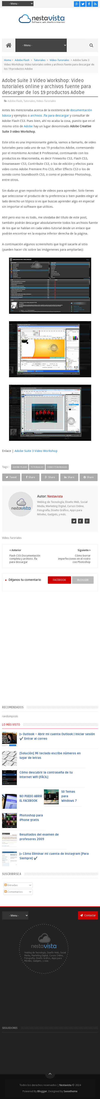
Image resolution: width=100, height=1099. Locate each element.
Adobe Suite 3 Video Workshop (36, 451)
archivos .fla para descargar (49, 115)
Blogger (42, 1091)
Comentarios (13, 891)
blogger (83, 579)
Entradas (11, 885)
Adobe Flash (22, 60)
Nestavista (65, 1085)
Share (30, 477)
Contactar (88, 915)
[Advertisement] (50, 650)
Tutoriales (39, 60)
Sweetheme (70, 1091)
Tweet (11, 477)
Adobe (28, 126)
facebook (59, 579)
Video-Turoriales (59, 60)
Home (7, 60)
